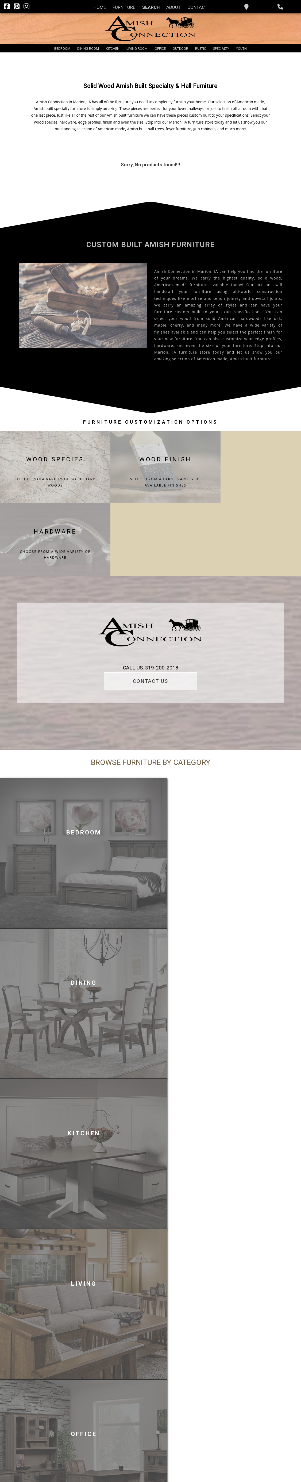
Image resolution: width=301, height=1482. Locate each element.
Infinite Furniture (254, 1469)
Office (160, 49)
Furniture (124, 7)
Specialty (221, 49)
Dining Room (88, 49)
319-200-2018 (234, 1394)
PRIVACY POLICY (161, 1467)
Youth (241, 49)
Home (100, 7)
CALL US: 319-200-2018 (150, 584)
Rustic (200, 49)
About (173, 7)
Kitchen (112, 49)
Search (151, 7)
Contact (197, 7)
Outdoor (180, 49)
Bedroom (62, 49)
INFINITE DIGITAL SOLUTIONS (122, 1467)
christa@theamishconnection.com (251, 1408)
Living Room (137, 49)
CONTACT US (150, 598)
